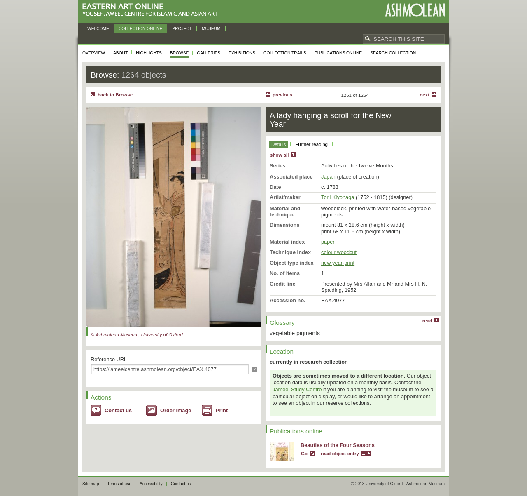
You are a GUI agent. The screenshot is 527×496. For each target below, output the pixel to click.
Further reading (311, 144)
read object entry (340, 453)
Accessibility (151, 484)
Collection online (140, 28)
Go (304, 453)
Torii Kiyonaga (337, 197)
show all (279, 155)
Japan (328, 177)
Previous (282, 94)
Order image (175, 410)
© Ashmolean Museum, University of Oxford (137, 334)
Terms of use (119, 484)
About (120, 53)
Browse (179, 53)
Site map (90, 484)
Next (424, 94)
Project (182, 28)
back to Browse (115, 94)
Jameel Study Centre (297, 389)
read (427, 320)
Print (222, 410)
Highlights (149, 53)
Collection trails (285, 53)
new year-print (337, 263)
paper (328, 242)
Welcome (98, 28)
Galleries (208, 53)
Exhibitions (242, 53)
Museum (211, 28)
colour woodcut (339, 252)
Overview (93, 53)
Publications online (338, 53)
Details (278, 144)
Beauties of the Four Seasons (338, 445)
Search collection (393, 53)
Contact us (118, 410)
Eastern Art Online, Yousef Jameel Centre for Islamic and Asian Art (152, 10)
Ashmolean (415, 10)
